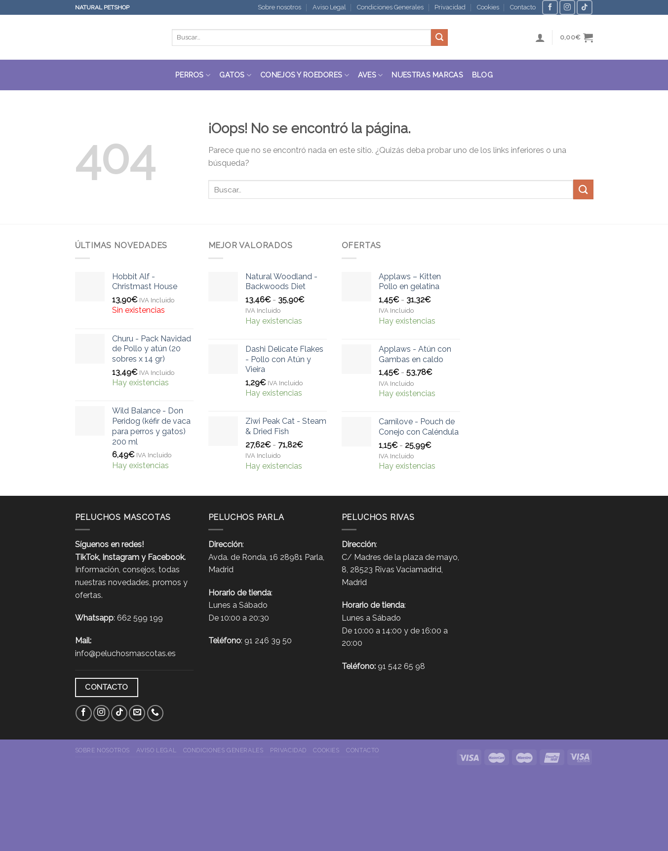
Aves (370, 75)
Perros (192, 75)
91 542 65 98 (401, 666)
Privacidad (450, 7)
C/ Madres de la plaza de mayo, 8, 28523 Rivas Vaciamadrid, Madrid (400, 570)
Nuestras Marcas (427, 75)
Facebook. (167, 557)
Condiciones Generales (390, 7)
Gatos (235, 75)
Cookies (488, 7)
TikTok (87, 557)
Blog (482, 75)
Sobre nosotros (279, 7)
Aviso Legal (329, 7)
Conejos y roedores (304, 75)
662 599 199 (140, 618)
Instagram (120, 557)
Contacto (523, 7)
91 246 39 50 (268, 640)
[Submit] (439, 37)
